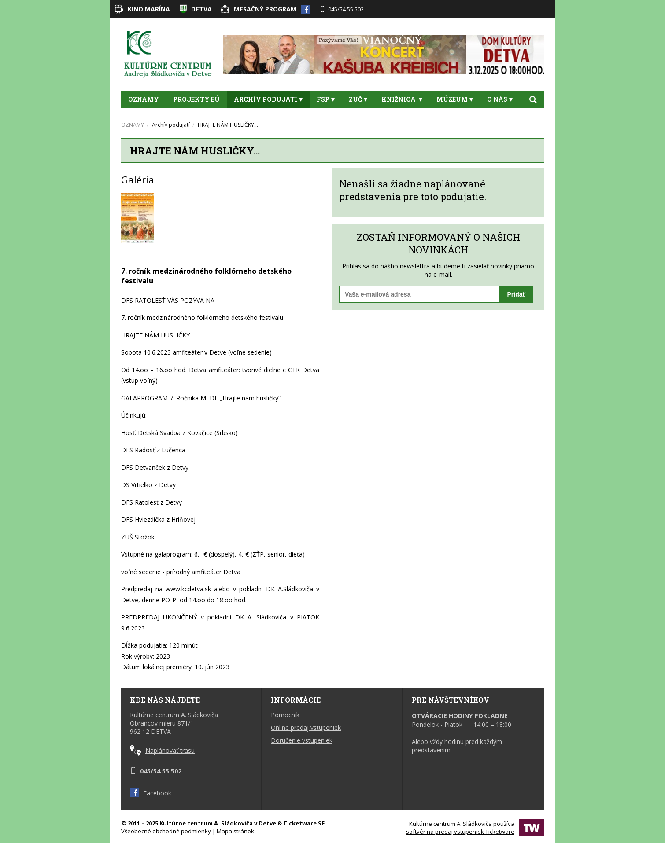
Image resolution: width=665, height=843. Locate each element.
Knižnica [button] (401, 99)
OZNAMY (143, 99)
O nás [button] (500, 99)
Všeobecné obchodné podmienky (166, 831)
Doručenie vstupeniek (301, 740)
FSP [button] (326, 99)
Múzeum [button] (454, 99)
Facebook (150, 793)
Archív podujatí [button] (268, 99)
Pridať (516, 294)
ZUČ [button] (358, 99)
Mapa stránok (235, 831)
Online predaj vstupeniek (306, 727)
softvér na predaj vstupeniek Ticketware (460, 832)
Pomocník (285, 715)
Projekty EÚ (196, 99)
